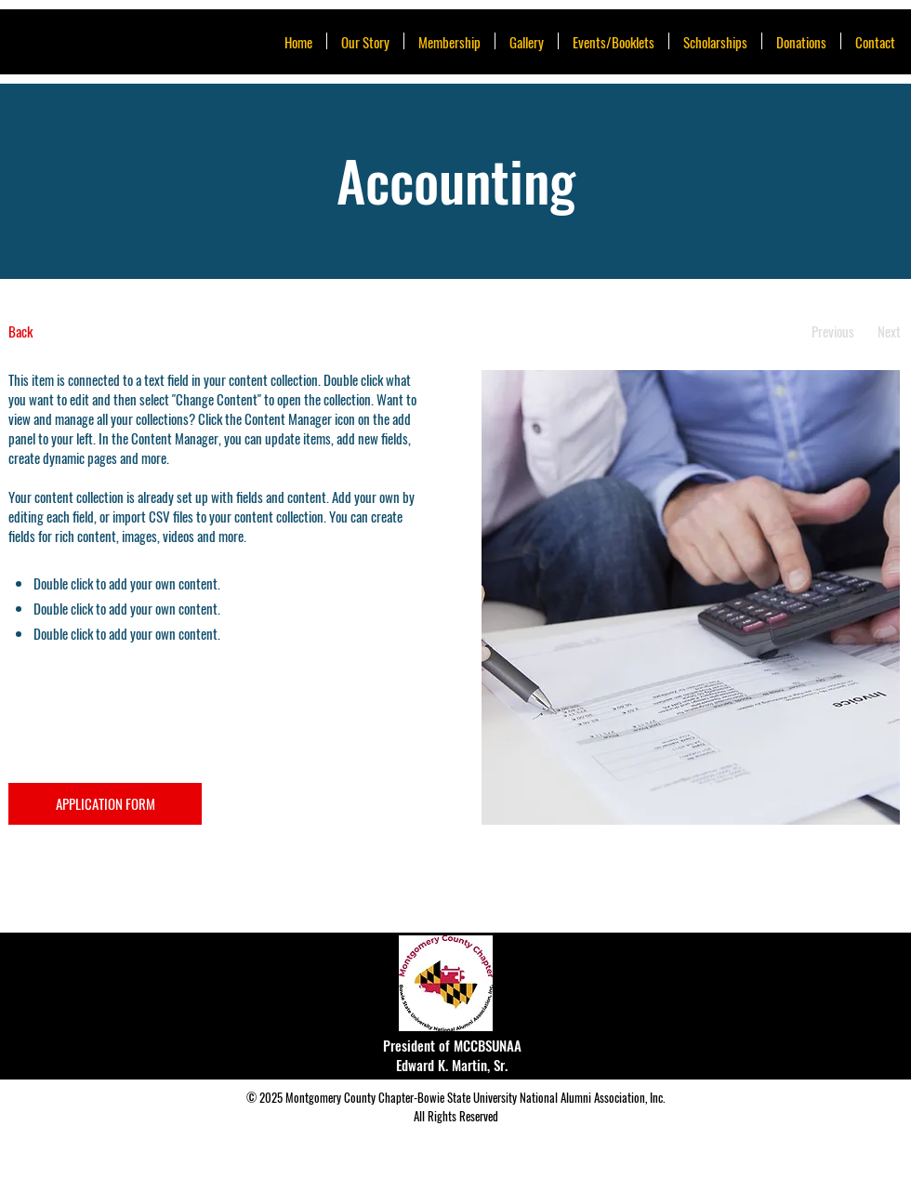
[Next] (889, 331)
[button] (613, 41)
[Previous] (832, 331)
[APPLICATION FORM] (105, 804)
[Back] (77, 331)
